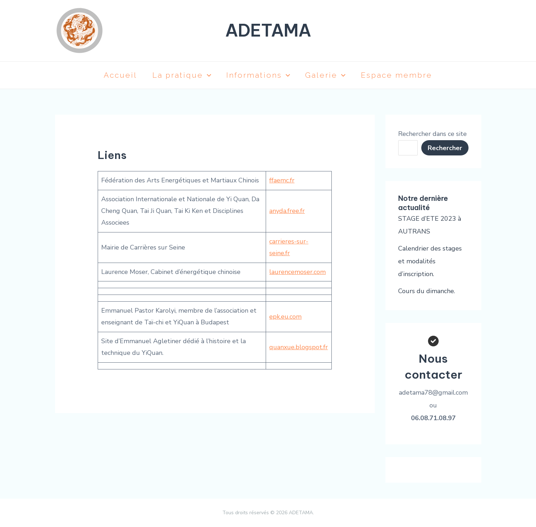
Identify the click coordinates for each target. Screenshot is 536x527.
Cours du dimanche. (426, 291)
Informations (258, 75)
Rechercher (445, 148)
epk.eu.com (285, 316)
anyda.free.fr (287, 211)
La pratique (180, 75)
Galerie (327, 75)
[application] (205, 75)
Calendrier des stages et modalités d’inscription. (430, 261)
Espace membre (400, 75)
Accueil (117, 75)
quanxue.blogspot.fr (298, 347)
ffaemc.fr (281, 180)
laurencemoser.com (297, 272)
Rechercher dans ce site (432, 134)
